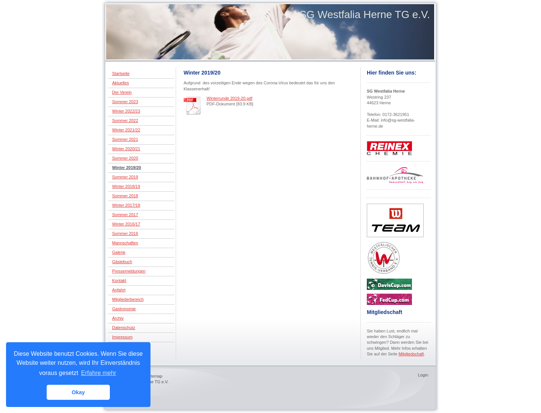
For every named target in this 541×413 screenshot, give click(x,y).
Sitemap (154, 376)
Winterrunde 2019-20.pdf (229, 98)
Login (423, 375)
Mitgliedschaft (411, 354)
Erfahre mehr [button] (98, 373)
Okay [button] (78, 392)
